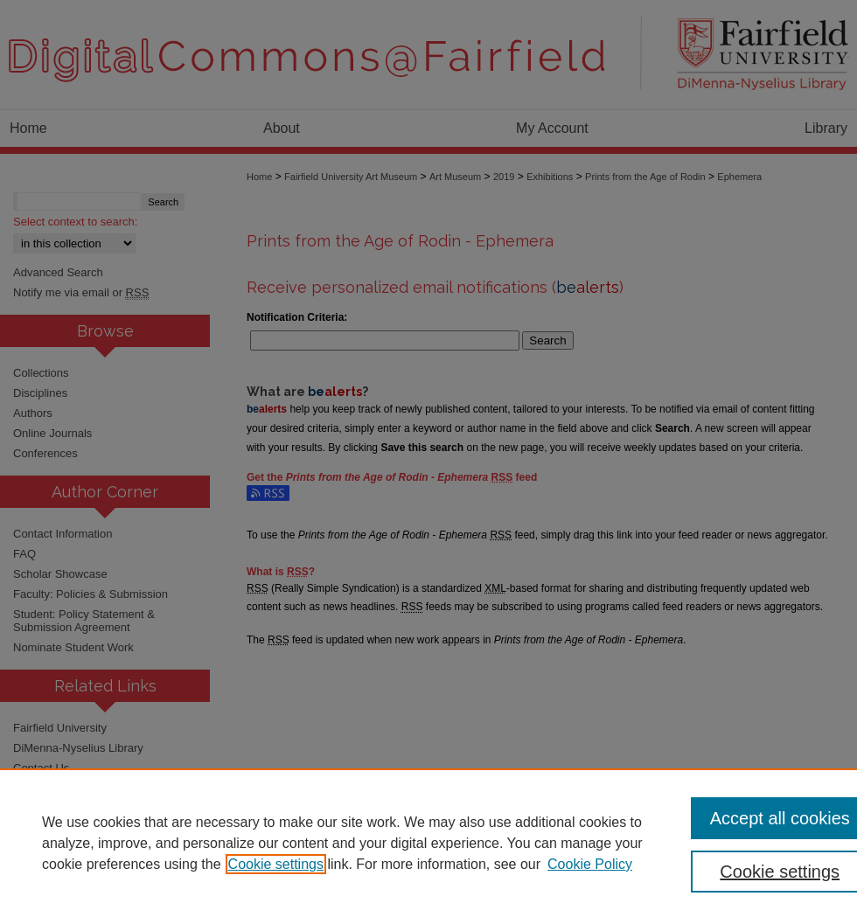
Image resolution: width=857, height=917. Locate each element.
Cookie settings (276, 864)
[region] (428, 842)
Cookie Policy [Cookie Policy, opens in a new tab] (589, 864)
